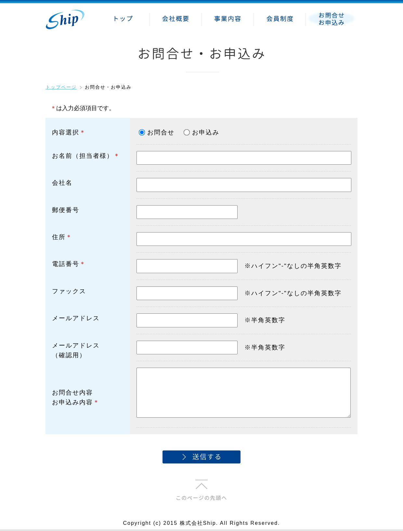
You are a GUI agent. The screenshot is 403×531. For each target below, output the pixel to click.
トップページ (61, 87)
